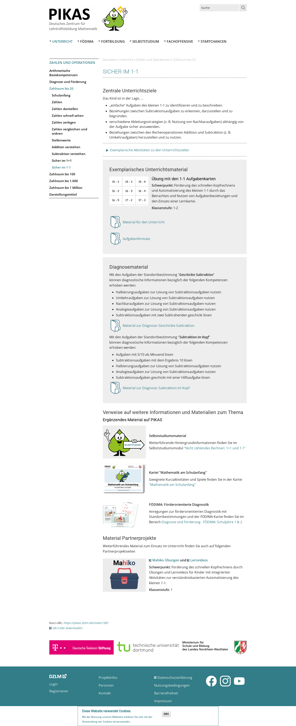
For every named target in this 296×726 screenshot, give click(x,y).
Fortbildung (113, 41)
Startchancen (214, 41)
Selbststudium (145, 41)
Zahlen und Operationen (72, 62)
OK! (166, 714)
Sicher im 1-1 (61, 167)
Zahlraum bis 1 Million (65, 188)
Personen (106, 685)
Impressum (163, 701)
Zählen (57, 102)
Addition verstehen (66, 147)
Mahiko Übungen (165, 560)
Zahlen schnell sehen (68, 116)
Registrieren (58, 691)
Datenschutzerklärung (174, 677)
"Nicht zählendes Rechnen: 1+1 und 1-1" (214, 448)
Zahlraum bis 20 (61, 88)
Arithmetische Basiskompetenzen (63, 73)
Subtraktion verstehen (69, 154)
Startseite (109, 59)
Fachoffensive (180, 41)
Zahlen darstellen (65, 109)
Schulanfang (61, 95)
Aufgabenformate (136, 239)
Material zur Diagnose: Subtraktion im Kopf (156, 389)
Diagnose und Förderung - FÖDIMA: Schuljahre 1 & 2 (202, 522)
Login (53, 684)
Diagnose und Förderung (67, 82)
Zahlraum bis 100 (62, 174)
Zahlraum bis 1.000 (63, 181)
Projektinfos (108, 677)
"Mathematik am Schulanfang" (172, 484)
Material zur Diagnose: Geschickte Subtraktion (158, 326)
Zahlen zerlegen (64, 122)
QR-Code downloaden (68, 628)
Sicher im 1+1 (62, 160)
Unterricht (62, 41)
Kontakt (105, 693)
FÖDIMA (87, 41)
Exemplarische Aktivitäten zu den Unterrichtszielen (149, 150)
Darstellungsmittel (63, 194)
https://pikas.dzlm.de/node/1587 (86, 623)
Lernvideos (199, 560)
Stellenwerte (61, 140)
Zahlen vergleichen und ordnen (69, 131)
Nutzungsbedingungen (172, 685)
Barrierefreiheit (166, 693)
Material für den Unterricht (144, 223)
